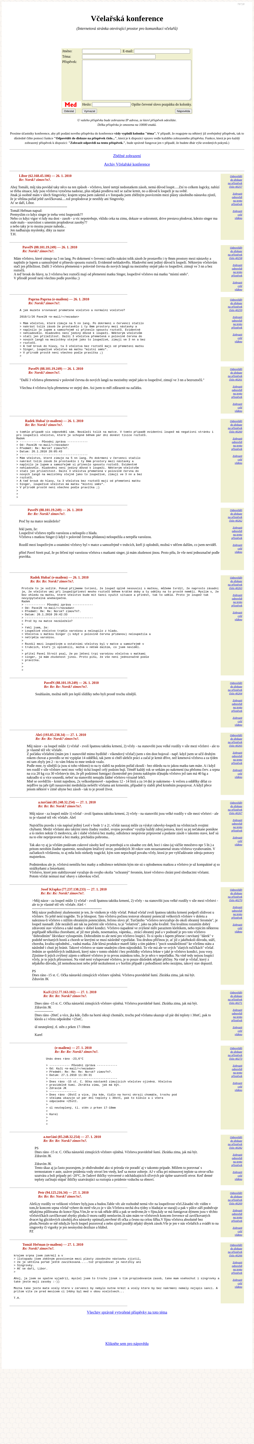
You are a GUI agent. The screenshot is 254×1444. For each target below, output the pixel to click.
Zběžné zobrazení (127, 164)
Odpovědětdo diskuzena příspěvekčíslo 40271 (235, 1046)
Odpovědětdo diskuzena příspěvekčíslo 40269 (235, 1260)
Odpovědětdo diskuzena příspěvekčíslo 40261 (235, 392)
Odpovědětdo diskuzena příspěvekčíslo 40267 (235, 856)
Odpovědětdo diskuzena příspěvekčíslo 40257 (235, 189)
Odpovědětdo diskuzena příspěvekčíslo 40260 (235, 444)
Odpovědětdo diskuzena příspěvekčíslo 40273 (235, 1102)
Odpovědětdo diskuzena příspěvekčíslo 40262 (235, 547)
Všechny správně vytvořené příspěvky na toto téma (127, 1383)
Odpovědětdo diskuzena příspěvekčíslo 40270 (235, 943)
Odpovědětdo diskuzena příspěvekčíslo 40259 (235, 313)
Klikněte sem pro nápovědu (127, 1415)
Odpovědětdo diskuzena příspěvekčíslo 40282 (235, 1204)
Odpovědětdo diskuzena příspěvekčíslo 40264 (235, 736)
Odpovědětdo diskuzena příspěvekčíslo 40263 (235, 614)
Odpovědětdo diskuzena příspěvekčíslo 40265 (235, 789)
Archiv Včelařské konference (127, 172)
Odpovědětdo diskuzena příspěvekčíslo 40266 (235, 1312)
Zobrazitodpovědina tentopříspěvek (236, 207)
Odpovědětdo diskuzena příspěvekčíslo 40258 (235, 261)
